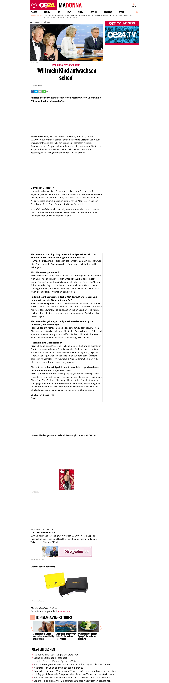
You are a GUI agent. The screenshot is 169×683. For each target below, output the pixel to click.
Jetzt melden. (64, 611)
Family (80, 12)
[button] (33, 5)
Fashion (34, 12)
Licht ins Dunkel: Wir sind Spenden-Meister (55, 659)
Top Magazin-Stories (53, 618)
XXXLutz (119, 16)
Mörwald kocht (109, 16)
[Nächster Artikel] (99, 627)
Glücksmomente (50, 16)
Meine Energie (75, 16)
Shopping (108, 12)
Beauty (47, 12)
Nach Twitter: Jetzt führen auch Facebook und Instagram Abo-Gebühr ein (71, 662)
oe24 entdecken (43, 647)
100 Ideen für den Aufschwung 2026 (55, 18)
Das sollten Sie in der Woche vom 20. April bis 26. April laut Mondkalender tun (74, 668)
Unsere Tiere (127, 16)
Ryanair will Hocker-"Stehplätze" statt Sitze (55, 652)
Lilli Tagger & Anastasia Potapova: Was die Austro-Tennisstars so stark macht (73, 672)
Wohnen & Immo (63, 16)
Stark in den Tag (87, 16)
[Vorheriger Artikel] (33, 627)
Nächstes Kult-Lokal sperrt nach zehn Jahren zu (58, 665)
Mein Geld (98, 16)
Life (58, 12)
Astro (121, 12)
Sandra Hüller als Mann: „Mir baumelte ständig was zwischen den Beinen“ (71, 678)
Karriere (93, 12)
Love (69, 12)
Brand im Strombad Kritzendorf (49, 655)
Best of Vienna (75, 18)
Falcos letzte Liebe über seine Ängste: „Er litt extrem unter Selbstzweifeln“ (71, 675)
